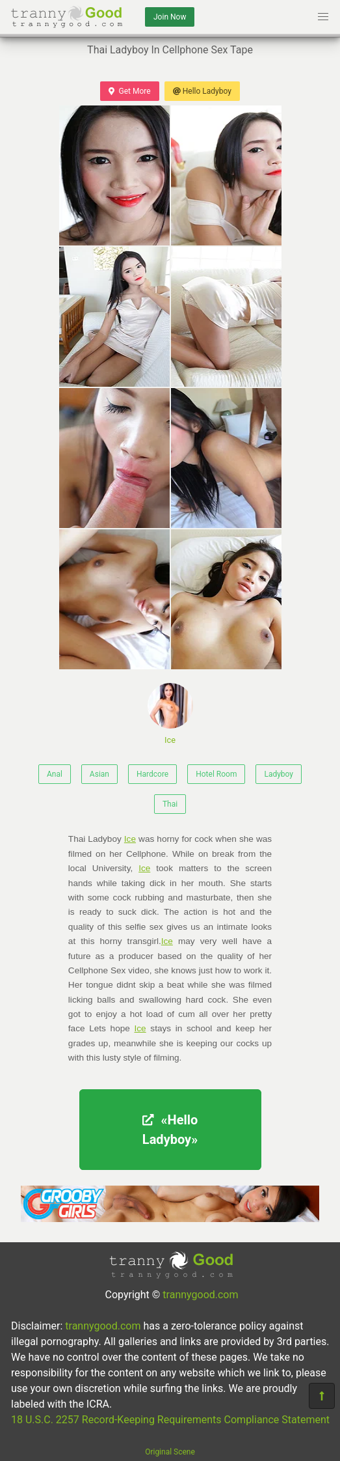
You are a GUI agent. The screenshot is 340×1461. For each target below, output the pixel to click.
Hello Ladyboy (202, 91)
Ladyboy (278, 774)
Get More (129, 91)
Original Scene (170, 1451)
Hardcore (152, 774)
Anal (54, 774)
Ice (170, 714)
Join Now (169, 16)
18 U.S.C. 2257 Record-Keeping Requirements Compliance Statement (170, 1419)
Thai (170, 804)
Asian (99, 774)
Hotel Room (216, 774)
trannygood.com (200, 1294)
